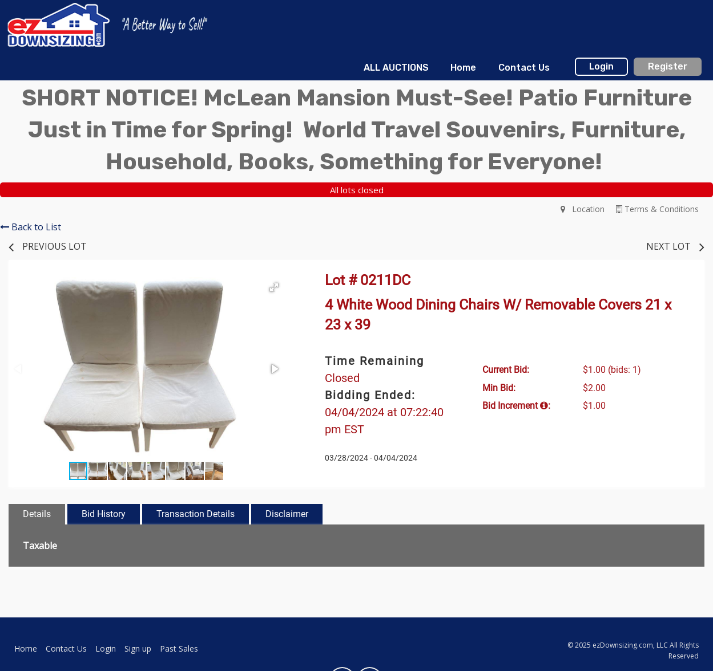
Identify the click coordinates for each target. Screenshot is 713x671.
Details (37, 514)
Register (667, 66)
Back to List (30, 227)
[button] (274, 287)
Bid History (104, 514)
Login (601, 66)
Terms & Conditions (657, 209)
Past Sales (179, 648)
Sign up (137, 648)
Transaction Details (195, 514)
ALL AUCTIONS (396, 67)
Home (463, 67)
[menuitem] (396, 68)
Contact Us (524, 67)
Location (583, 209)
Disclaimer (286, 514)
